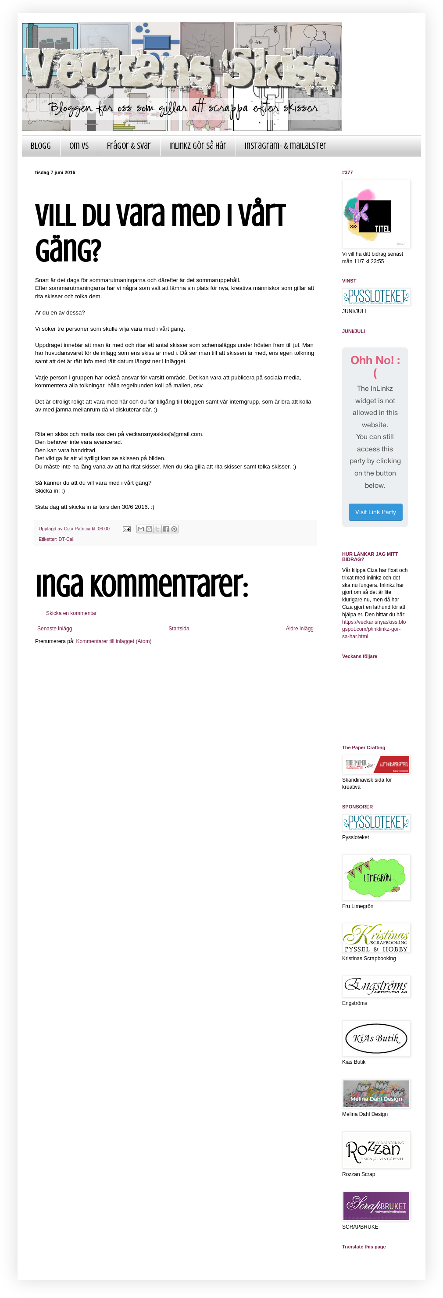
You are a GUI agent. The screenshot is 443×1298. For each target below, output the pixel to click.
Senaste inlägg (54, 629)
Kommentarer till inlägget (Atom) (113, 641)
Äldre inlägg (300, 629)
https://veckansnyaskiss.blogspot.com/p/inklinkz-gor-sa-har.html (374, 629)
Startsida (178, 629)
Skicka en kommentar (71, 613)
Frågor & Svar (129, 146)
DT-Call (67, 539)
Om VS (79, 146)
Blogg (41, 146)
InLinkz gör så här (197, 146)
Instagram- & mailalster (285, 146)
